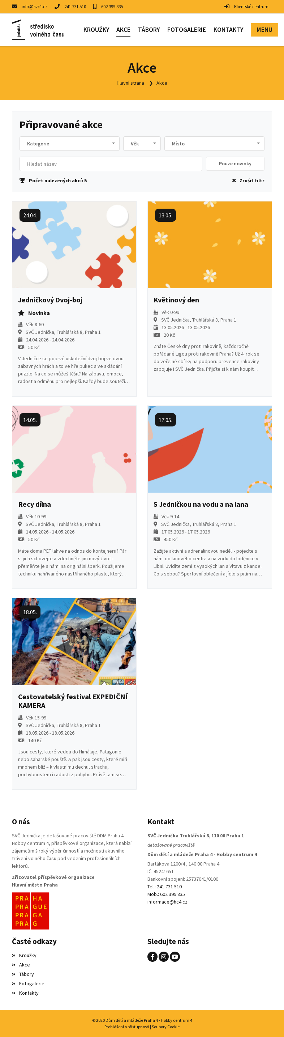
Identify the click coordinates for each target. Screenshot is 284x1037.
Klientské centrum (251, 7)
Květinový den (176, 300)
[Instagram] (164, 956)
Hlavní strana (130, 83)
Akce (161, 83)
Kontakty (25, 992)
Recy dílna (34, 504)
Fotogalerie (28, 983)
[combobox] (70, 143)
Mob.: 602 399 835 (166, 894)
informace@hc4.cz (167, 901)
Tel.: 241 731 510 (164, 886)
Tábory (23, 973)
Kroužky (24, 955)
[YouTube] (175, 956)
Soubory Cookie (166, 1026)
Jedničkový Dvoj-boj (50, 300)
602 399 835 (112, 7)
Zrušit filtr (248, 180)
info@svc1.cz (34, 7)
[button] (264, 30)
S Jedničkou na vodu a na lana (201, 504)
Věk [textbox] (135, 143)
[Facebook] (152, 956)
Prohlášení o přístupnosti (126, 1026)
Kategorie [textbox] (38, 143)
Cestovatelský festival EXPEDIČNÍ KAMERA (73, 700)
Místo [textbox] (178, 143)
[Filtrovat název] (111, 164)
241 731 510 (75, 7)
